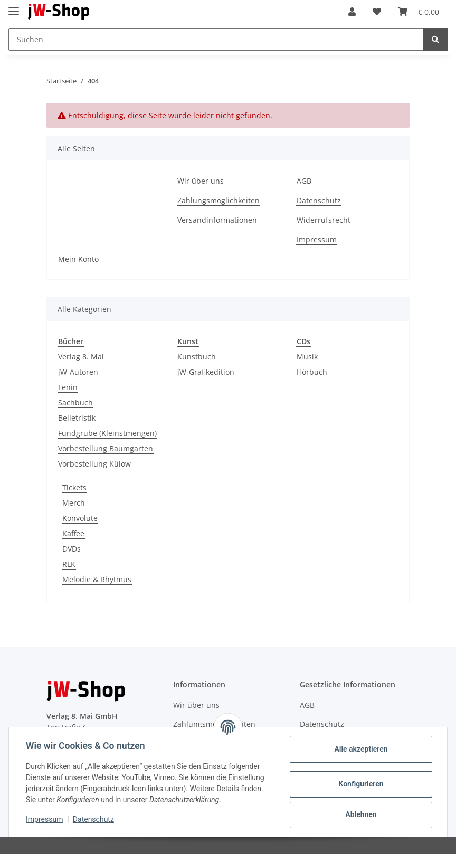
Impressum (317, 239)
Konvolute (80, 518)
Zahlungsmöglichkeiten (218, 200)
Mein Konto (78, 259)
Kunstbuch (196, 357)
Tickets (74, 487)
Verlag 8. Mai (81, 357)
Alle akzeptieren (360, 749)
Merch (73, 503)
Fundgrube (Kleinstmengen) (107, 433)
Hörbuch (312, 372)
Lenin (68, 387)
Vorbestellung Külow (94, 464)
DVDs (71, 549)
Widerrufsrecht (323, 220)
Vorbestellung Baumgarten (105, 448)
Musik (307, 357)
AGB (304, 181)
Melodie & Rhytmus (96, 579)
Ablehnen (360, 814)
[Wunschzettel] (377, 11)
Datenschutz (319, 200)
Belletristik (77, 418)
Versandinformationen (217, 220)
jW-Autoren (78, 372)
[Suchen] (216, 39)
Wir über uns (200, 181)
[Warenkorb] (419, 11)
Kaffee (73, 533)
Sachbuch (75, 402)
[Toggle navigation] (13, 6)
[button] (352, 11)
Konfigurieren (360, 784)
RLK (68, 564)
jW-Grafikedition (205, 372)
